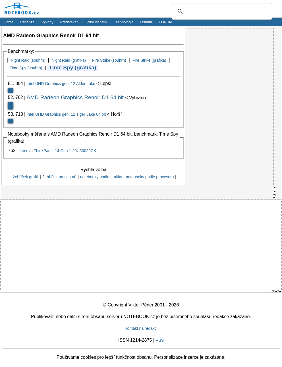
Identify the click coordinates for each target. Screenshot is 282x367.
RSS (159, 340)
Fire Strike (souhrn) (109, 60)
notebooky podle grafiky (101, 177)
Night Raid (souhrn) (28, 60)
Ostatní (146, 22)
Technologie (123, 22)
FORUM (165, 22)
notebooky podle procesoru (150, 177)
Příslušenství (96, 22)
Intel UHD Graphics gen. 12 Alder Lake (61, 83)
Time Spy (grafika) (72, 68)
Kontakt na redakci (141, 328)
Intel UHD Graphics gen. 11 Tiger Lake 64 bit (67, 114)
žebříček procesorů (59, 177)
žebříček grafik (26, 177)
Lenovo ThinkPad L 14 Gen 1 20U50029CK (58, 150)
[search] (221, 11)
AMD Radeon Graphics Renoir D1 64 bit (76, 97)
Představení (70, 22)
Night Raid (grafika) (68, 60)
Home (8, 22)
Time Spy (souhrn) (26, 68)
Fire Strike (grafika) (149, 60)
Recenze (27, 22)
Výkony (47, 22)
